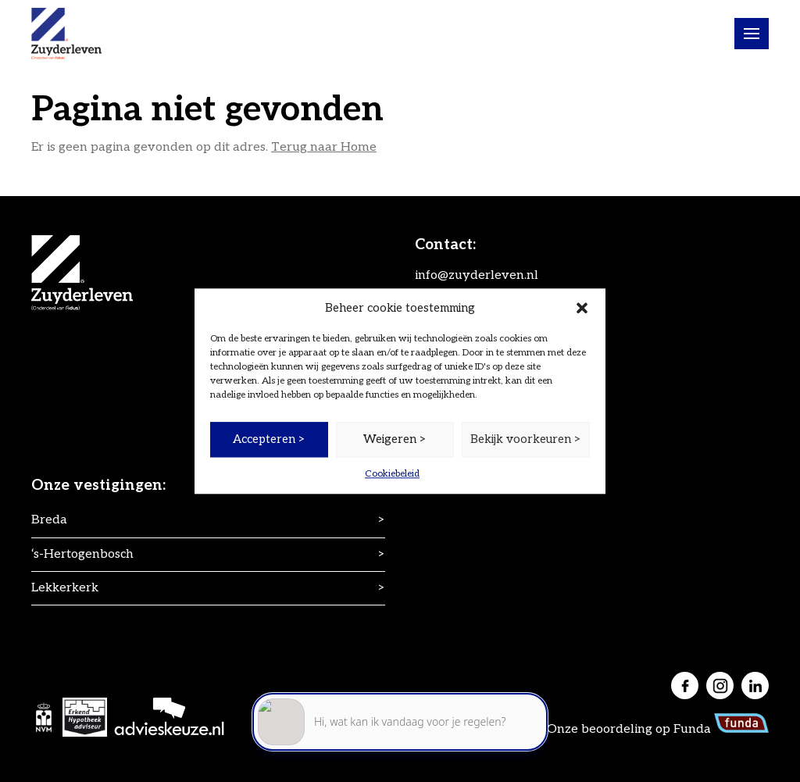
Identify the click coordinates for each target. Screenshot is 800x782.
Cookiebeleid (392, 474)
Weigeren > (395, 439)
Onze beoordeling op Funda (658, 729)
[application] (400, 712)
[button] (582, 308)
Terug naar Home (324, 147)
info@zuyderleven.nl (476, 275)
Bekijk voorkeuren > (525, 439)
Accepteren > (269, 439)
